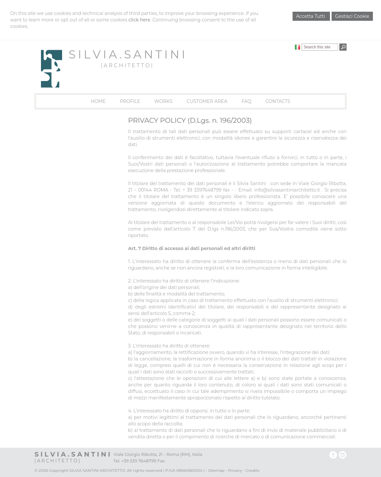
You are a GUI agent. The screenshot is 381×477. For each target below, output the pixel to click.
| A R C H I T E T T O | (126, 65)
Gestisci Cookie (352, 16)
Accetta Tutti (311, 16)
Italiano (297, 47)
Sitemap (216, 470)
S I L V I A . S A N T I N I (127, 54)
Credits (252, 470)
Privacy (235, 470)
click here (139, 20)
